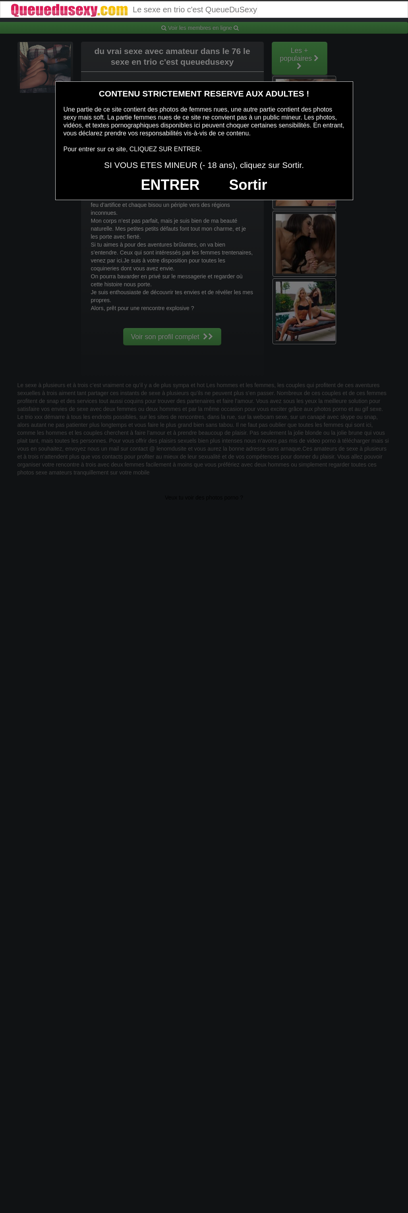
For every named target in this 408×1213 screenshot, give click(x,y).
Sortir (248, 185)
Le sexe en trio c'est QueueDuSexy (133, 9)
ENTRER (170, 185)
